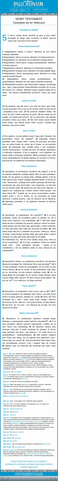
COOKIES (24, 467)
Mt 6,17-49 (24, 359)
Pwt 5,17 (26, 396)
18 (55, 291)
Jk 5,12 (15, 435)
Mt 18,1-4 (24, 378)
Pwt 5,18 (19, 409)
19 (37, 312)
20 (47, 321)
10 (42, 214)
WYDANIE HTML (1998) (35, 464)
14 (50, 263)
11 (40, 220)
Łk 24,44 (22, 393)
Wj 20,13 (13, 396)
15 (12, 280)
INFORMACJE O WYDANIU (15, 464)
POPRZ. (49, 464)
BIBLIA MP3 (33, 467)
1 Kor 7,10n (37, 421)
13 (13, 250)
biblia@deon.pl (27, 474)
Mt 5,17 (19, 357)
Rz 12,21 (47, 444)
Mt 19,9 (16, 423)
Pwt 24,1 (13, 415)
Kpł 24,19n (13, 441)
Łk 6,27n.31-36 (20, 447)
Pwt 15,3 (36, 453)
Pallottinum (28, 473)
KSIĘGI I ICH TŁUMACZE (36, 461)
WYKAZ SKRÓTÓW (18, 461)
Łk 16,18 (27, 421)
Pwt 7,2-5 (30, 453)
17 (50, 291)
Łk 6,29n (18, 438)
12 (18, 242)
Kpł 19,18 (13, 450)
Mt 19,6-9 (13, 421)
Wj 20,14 (13, 409)
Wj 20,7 (15, 432)
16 (35, 285)
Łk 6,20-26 (17, 372)
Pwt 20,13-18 (44, 453)
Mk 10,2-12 (20, 421)
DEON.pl (40, 474)
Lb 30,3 (21, 432)
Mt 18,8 (15, 412)
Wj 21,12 (19, 396)
